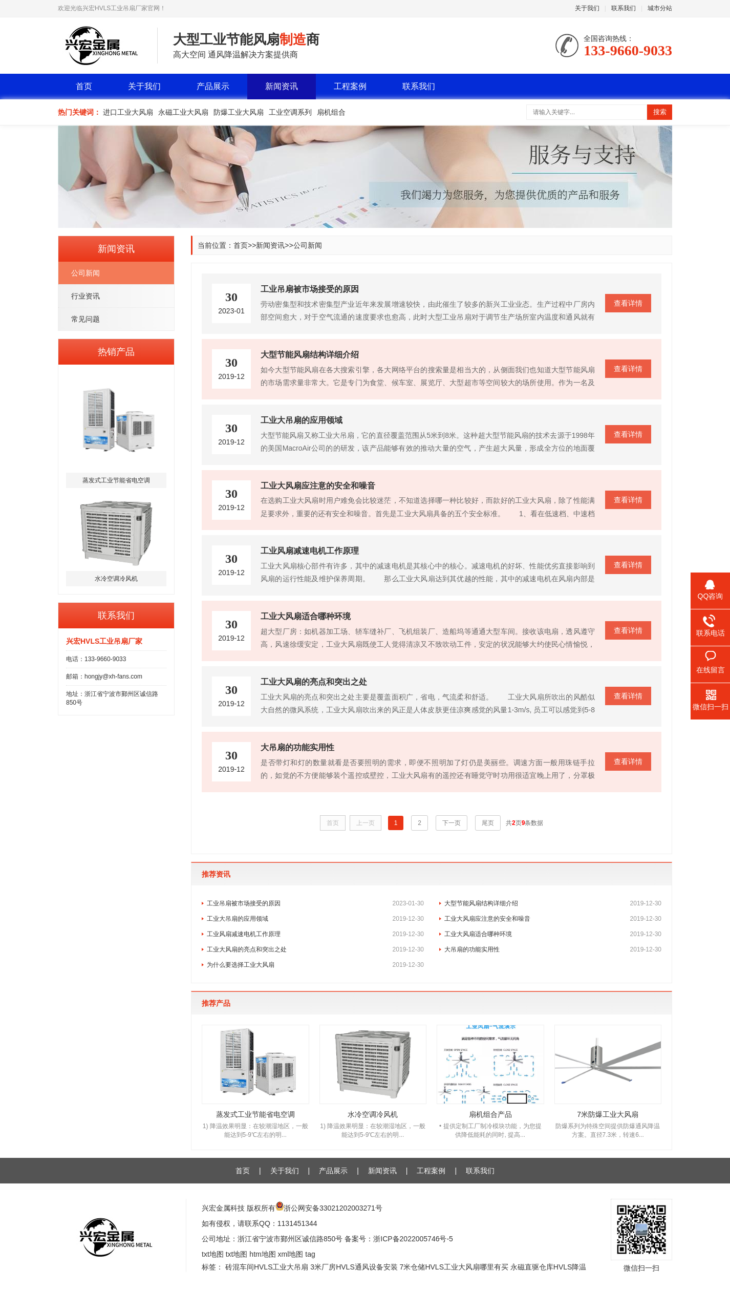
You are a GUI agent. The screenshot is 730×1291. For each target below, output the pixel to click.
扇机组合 (331, 112)
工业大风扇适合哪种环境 (552, 934)
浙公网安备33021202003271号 (333, 1208)
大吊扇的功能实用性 (552, 949)
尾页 (488, 823)
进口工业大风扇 (128, 112)
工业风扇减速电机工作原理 (315, 934)
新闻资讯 (281, 86)
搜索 (660, 112)
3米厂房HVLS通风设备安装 (353, 1267)
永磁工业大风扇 (183, 112)
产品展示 (213, 86)
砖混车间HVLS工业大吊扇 (267, 1267)
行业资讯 (85, 296)
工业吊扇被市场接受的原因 (315, 903)
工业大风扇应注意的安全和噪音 (552, 918)
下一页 (451, 823)
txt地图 (213, 1254)
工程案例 (350, 86)
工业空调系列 (290, 112)
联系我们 (623, 8)
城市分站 (660, 8)
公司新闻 (85, 273)
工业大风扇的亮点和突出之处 (315, 949)
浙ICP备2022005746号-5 (413, 1239)
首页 (84, 86)
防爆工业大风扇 (238, 112)
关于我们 (587, 8)
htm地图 (262, 1254)
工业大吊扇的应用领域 (315, 918)
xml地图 (291, 1254)
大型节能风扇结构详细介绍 (552, 903)
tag (310, 1254)
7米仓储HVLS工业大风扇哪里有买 (454, 1267)
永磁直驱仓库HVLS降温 (548, 1267)
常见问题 (85, 319)
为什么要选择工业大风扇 (315, 964)
